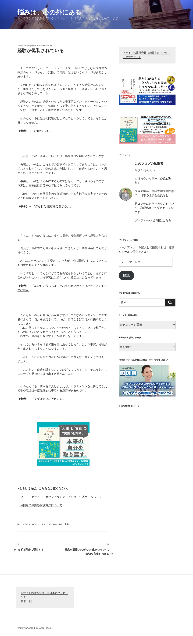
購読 (126, 275)
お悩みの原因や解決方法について (41, 505)
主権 (67, 524)
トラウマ (26, 524)
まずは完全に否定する (48, 398)
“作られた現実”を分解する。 (52, 206)
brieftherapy (44, 45)
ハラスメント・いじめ (41, 524)
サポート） (27, 601)
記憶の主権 (41, 130)
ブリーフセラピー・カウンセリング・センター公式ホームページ (60, 496)
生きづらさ (58, 524)
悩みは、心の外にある (49, 12)
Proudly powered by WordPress (33, 628)
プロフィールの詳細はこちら (153, 220)
